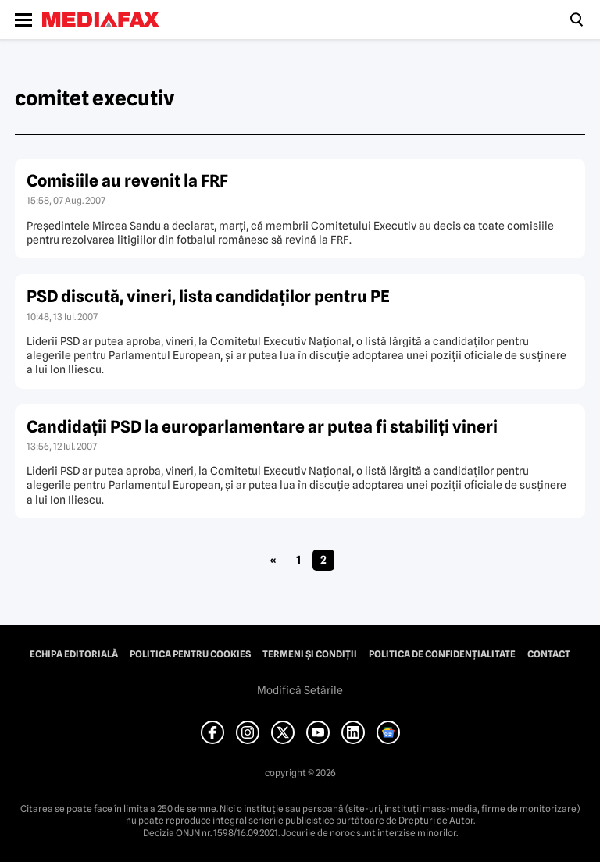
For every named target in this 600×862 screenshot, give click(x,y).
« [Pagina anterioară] (273, 560)
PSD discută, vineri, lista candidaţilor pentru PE (208, 296)
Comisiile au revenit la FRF (127, 181)
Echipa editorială (74, 654)
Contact (548, 654)
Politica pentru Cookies (190, 654)
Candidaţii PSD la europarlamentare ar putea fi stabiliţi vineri (262, 426)
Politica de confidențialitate (442, 654)
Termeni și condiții (309, 654)
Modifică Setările (300, 690)
